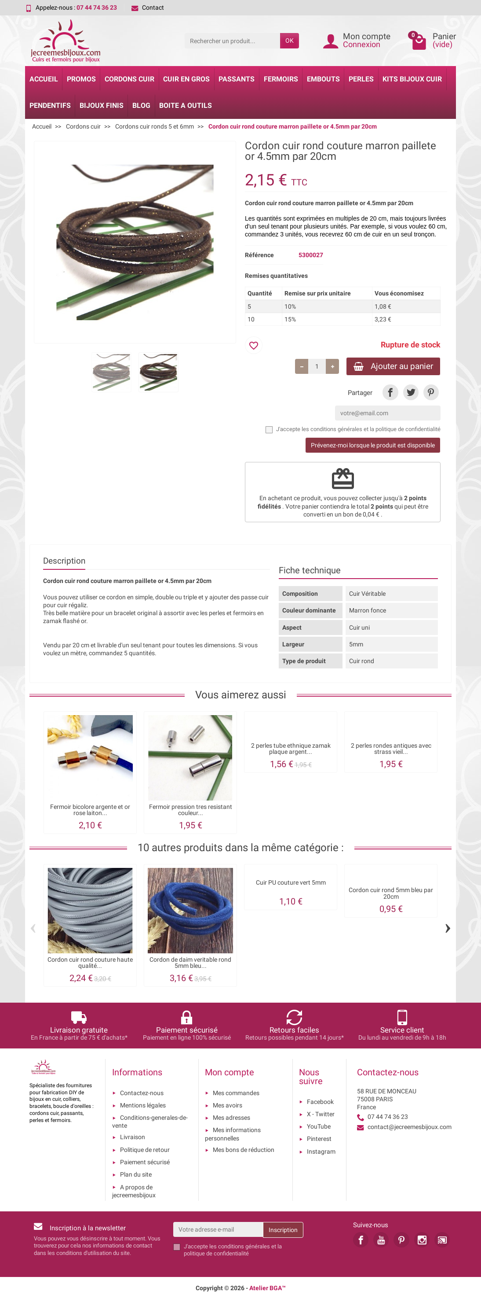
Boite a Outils (185, 105)
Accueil (43, 79)
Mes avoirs (227, 1105)
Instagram (321, 1151)
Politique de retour (145, 1149)
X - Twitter (321, 1114)
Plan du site (136, 1174)
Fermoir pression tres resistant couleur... (190, 810)
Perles (361, 79)
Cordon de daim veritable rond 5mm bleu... (190, 963)
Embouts (323, 79)
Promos (81, 79)
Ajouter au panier (393, 366)
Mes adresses (231, 1117)
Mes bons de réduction (243, 1149)
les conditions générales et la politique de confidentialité (371, 429)
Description (64, 561)
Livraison (132, 1136)
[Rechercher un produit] (232, 40)
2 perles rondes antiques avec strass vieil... (391, 748)
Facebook (320, 1101)
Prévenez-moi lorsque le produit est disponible (373, 445)
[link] (390, 392)
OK (289, 40)
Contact (147, 7)
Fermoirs (281, 79)
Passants (237, 79)
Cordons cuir (129, 79)
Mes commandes (236, 1092)
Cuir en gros (186, 79)
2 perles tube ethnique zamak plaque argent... (291, 748)
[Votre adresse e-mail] (218, 1229)
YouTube (319, 1126)
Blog (141, 105)
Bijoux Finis (102, 105)
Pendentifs (50, 105)
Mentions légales (143, 1105)
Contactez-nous (142, 1092)
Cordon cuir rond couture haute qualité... (90, 963)
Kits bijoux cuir (412, 79)
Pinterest (319, 1138)
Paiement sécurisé (145, 1162)
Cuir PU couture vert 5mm (291, 882)
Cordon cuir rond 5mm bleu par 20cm (391, 893)
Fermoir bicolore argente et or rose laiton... (90, 810)
